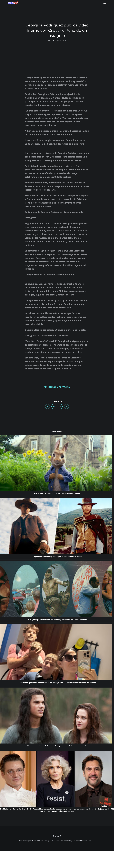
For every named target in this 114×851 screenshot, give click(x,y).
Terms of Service (80, 841)
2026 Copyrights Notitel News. (31, 841)
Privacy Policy (66, 841)
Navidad (92, 841)
